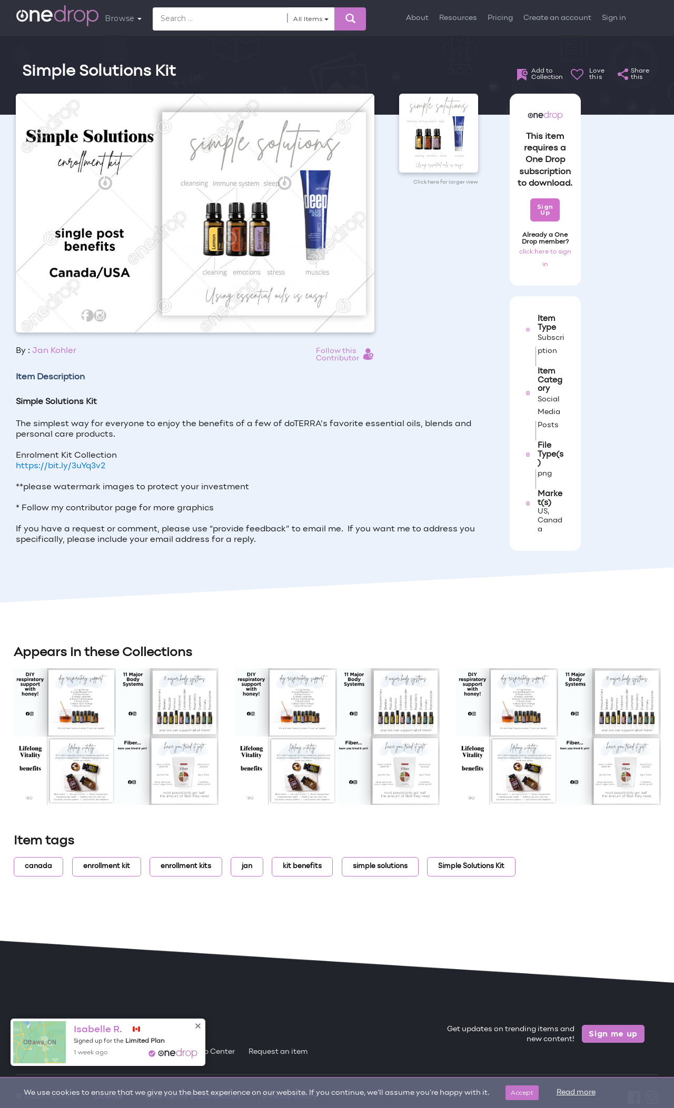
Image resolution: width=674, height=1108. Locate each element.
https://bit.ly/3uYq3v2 (60, 466)
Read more (576, 1092)
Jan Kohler (54, 351)
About (417, 18)
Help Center (213, 1052)
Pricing (500, 18)
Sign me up (613, 1034)
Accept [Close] (522, 1092)
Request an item (278, 1052)
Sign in (614, 18)
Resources (458, 18)
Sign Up (545, 209)
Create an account (557, 18)
